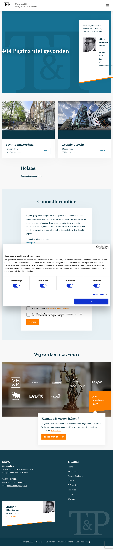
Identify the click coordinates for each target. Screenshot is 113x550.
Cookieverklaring (83, 542)
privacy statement (63, 308)
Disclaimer (50, 542)
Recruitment (73, 471)
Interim (71, 480)
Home (70, 467)
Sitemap (71, 499)
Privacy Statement (65, 542)
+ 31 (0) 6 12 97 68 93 (16, 482)
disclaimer (51, 308)
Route (46, 151)
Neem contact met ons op (54, 437)
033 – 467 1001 (101, 58)
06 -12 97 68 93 (11, 516)
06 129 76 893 (56, 430)
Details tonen (98, 294)
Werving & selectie (75, 476)
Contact (71, 494)
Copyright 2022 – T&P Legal (32, 542)
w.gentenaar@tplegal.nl (102, 65)
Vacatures (72, 490)
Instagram (30, 242)
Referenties (73, 485)
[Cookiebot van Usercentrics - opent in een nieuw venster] (98, 247)
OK (91, 301)
